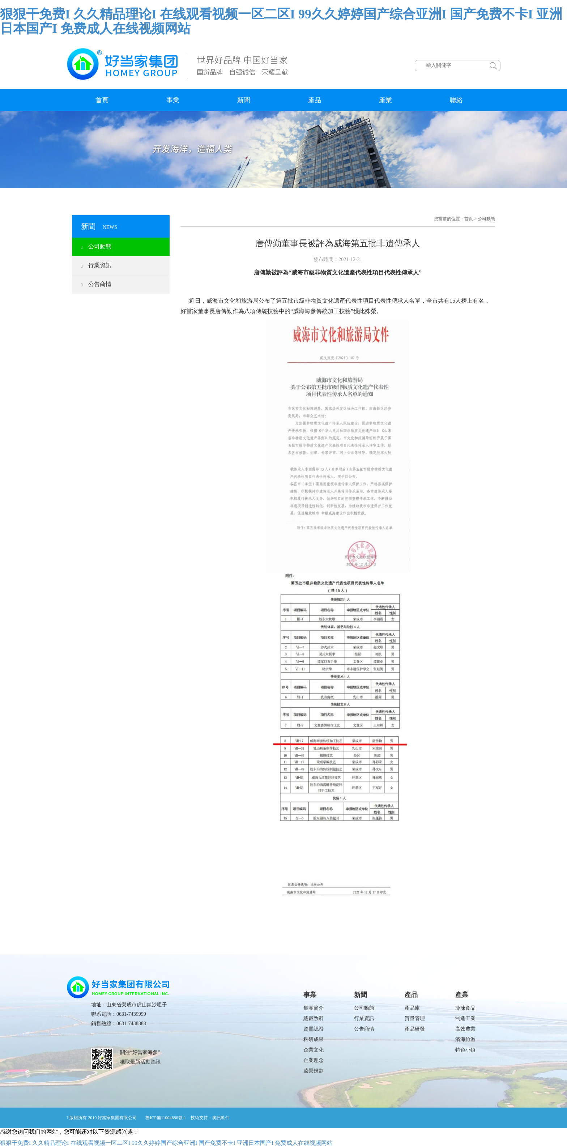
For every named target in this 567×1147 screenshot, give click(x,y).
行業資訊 (96, 265)
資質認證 (313, 1029)
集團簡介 (313, 1008)
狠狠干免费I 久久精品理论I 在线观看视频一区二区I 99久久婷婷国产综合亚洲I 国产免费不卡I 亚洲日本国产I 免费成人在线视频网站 (281, 21)
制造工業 (465, 1018)
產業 (385, 100)
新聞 (243, 100)
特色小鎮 (465, 1050)
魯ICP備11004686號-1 (165, 1117)
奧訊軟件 (221, 1117)
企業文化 (313, 1050)
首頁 (101, 100)
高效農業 (465, 1029)
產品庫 (412, 1008)
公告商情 (96, 284)
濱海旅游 (465, 1039)
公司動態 (96, 246)
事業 (172, 100)
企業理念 (313, 1060)
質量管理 (415, 1018)
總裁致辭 (313, 1018)
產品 (314, 100)
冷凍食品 (465, 1008)
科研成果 (313, 1039)
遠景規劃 (313, 1071)
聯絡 (456, 100)
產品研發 (415, 1029)
